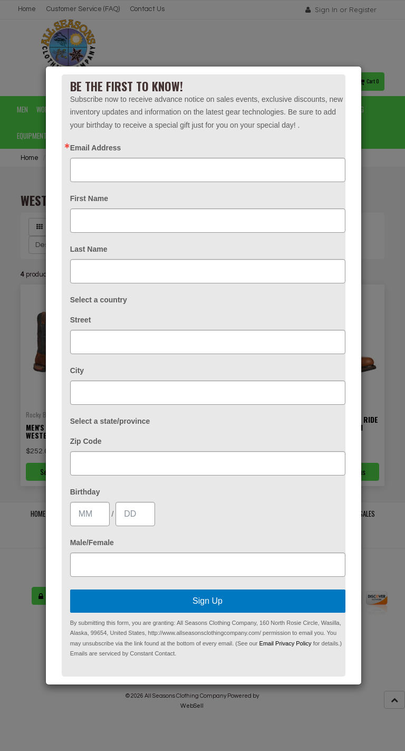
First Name (89, 198)
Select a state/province (110, 421)
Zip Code (86, 441)
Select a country (98, 299)
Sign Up (207, 600)
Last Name (89, 249)
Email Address (95, 147)
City (77, 370)
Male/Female (92, 542)
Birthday (85, 492)
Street (80, 320)
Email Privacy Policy (285, 643)
